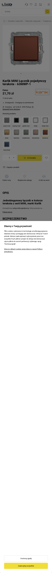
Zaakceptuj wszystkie (26, 566)
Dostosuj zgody (26, 558)
